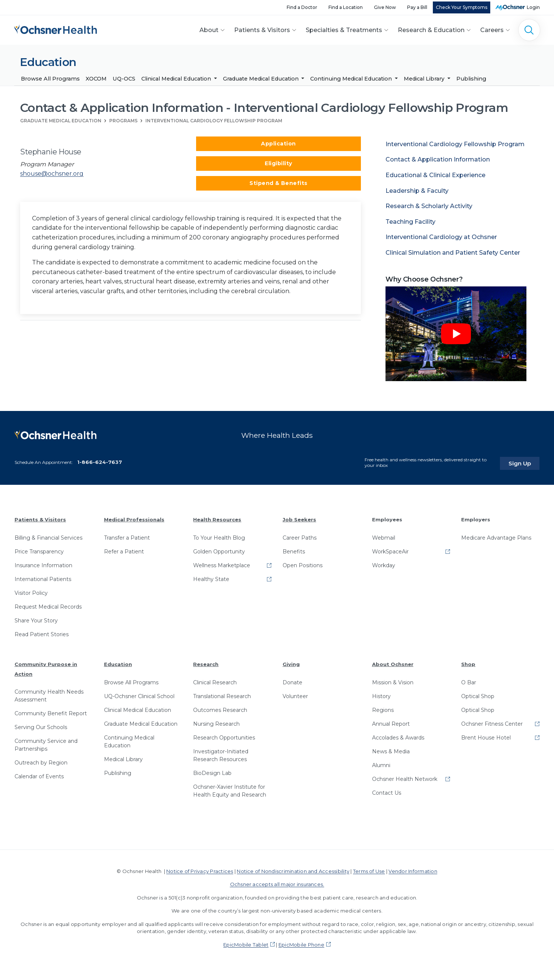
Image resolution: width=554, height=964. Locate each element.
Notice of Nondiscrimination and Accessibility (293, 869)
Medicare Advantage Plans (496, 535)
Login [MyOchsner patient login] (533, 7)
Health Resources (217, 518)
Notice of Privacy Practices (199, 869)
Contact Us (386, 790)
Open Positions (302, 563)
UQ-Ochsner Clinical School (139, 694)
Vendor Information (412, 869)
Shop (468, 662)
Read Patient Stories (42, 632)
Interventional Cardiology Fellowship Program (213, 120)
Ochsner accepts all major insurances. (277, 882)
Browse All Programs (50, 78)
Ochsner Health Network (404, 776)
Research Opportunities (224, 735)
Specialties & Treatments (344, 30)
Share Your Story (36, 618)
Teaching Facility (410, 221)
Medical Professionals (134, 518)
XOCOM (96, 78)
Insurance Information (43, 563)
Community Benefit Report (51, 711)
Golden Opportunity (219, 549)
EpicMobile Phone (301, 942)
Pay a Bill (417, 7)
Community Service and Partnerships (46, 742)
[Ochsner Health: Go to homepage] (55, 28)
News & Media (391, 749)
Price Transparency (39, 549)
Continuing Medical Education (351, 78)
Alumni (381, 763)
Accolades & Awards (398, 735)
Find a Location (345, 7)
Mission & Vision (392, 680)
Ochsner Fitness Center (492, 721)
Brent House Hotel (486, 735)
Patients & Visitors (262, 30)
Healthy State (211, 577)
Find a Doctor (302, 7)
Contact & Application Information (437, 159)
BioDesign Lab (212, 770)
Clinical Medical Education (177, 78)
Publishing (471, 78)
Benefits (294, 549)
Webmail (383, 535)
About (208, 30)
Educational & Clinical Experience (435, 175)
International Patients (43, 577)
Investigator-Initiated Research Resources (220, 753)
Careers (492, 30)
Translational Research (222, 694)
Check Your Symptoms (461, 7)
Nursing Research (216, 721)
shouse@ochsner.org (52, 174)
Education (118, 662)
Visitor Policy (31, 590)
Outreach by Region (41, 760)
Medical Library (425, 78)
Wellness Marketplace (221, 563)
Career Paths (300, 535)
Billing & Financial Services (48, 535)
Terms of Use (369, 869)
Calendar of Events (39, 774)
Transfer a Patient (127, 535)
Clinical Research (215, 680)
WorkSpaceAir (390, 549)
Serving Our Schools (41, 725)
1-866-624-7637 (99, 460)
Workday (383, 563)
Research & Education (431, 30)
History (381, 694)
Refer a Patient (124, 549)
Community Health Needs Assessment (49, 693)
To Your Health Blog (219, 535)
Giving (291, 662)
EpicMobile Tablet (245, 942)
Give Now (385, 7)
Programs (123, 120)
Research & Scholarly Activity (428, 206)
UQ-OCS (124, 78)
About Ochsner (392, 662)
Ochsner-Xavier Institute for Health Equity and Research (229, 788)
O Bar (468, 680)
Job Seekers (299, 518)
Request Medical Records (48, 604)
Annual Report (391, 721)
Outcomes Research (220, 707)
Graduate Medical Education (261, 78)
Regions (383, 707)
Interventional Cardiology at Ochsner (441, 237)
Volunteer (295, 694)
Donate (292, 680)
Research (205, 662)
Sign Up (525, 461)
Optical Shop (477, 694)
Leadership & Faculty (416, 190)
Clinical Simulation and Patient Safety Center (452, 252)
